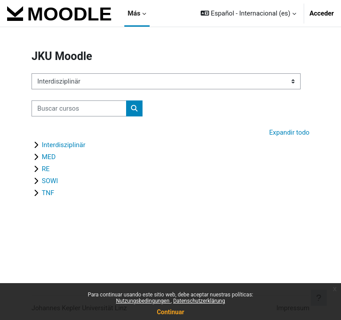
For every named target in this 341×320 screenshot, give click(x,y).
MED (49, 157)
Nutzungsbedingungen (143, 301)
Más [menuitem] (134, 13)
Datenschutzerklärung (199, 301)
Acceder (321, 13)
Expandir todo (289, 132)
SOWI (50, 181)
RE (46, 169)
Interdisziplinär (63, 145)
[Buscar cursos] (79, 108)
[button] (248, 13)
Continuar (170, 312)
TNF (48, 193)
